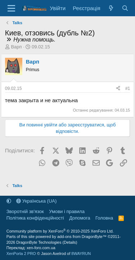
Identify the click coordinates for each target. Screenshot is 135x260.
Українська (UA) (36, 201)
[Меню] (11, 8)
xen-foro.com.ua (41, 248)
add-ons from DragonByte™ (82, 236)
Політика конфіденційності (35, 218)
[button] (9, 201)
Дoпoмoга (79, 218)
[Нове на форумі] (111, 8)
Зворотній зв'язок (25, 211)
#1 (127, 88)
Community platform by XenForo (60, 231)
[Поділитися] (118, 88)
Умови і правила (67, 211)
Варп (16, 46)
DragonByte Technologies (38, 242)
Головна (104, 218)
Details (70, 242)
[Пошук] (125, 8)
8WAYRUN (81, 253)
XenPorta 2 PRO (21, 253)
